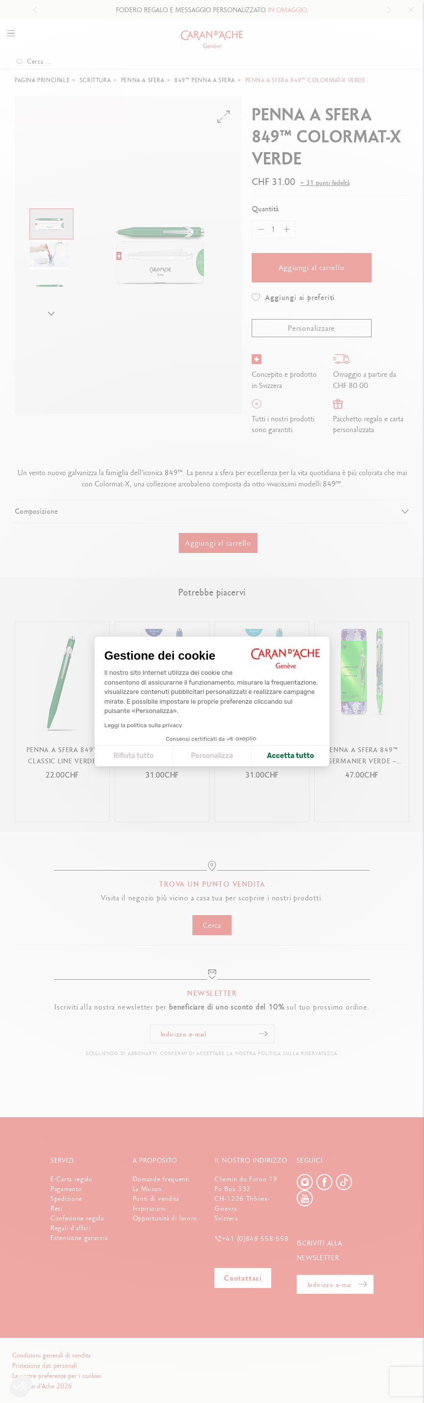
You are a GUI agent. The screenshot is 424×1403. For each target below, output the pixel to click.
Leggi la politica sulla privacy (143, 725)
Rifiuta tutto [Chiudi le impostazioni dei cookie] (133, 756)
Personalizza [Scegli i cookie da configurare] (212, 756)
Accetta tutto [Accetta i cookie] (290, 756)
